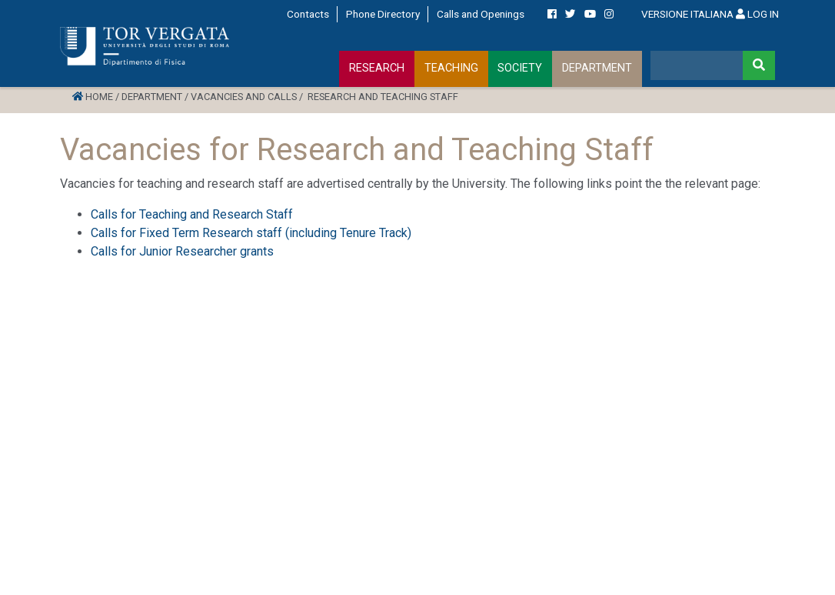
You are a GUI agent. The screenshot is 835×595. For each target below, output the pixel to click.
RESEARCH (376, 68)
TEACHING (451, 68)
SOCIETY (519, 68)
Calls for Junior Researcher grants (182, 251)
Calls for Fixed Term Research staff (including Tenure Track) (251, 233)
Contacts (308, 14)
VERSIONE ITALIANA (687, 14)
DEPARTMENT (597, 68)
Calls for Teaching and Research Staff (192, 214)
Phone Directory (383, 14)
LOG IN (757, 14)
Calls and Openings (480, 14)
